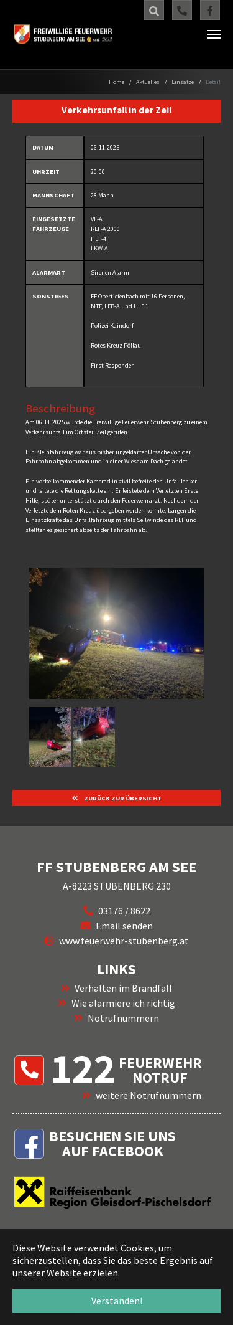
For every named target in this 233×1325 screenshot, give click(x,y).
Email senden (124, 925)
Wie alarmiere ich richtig (123, 1003)
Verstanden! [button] (116, 1300)
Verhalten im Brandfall (123, 988)
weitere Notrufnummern (148, 1095)
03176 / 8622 (124, 911)
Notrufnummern (123, 1018)
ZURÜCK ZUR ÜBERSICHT (122, 798)
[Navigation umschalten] (214, 34)
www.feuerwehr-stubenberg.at (124, 940)
